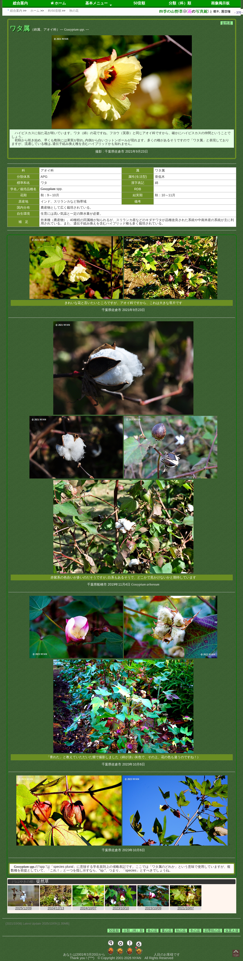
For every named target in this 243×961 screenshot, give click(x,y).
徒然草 (227, 23)
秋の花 (181, 930)
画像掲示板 (220, 3)
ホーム (58, 3)
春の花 (152, 930)
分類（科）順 (180, 3)
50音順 (139, 3)
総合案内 (20, 3)
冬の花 (195, 930)
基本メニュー (96, 3)
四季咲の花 (212, 930)
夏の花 (167, 930)
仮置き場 (231, 930)
